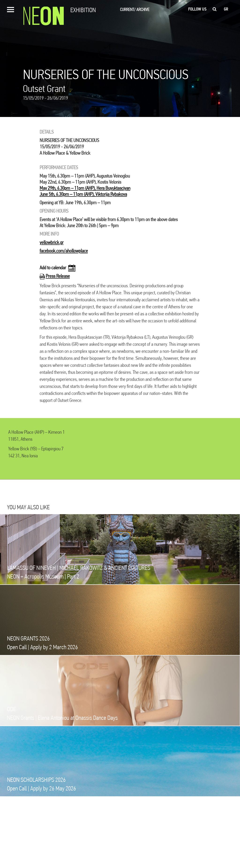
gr (226, 9)
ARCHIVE (142, 9)
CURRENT (127, 9)
